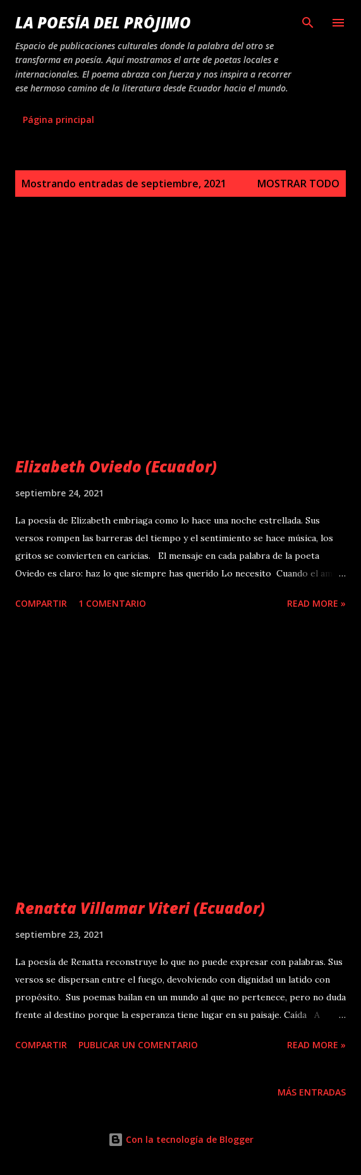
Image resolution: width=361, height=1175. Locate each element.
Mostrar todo (298, 183)
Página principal (58, 120)
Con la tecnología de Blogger (181, 1139)
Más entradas (312, 1092)
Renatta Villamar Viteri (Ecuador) (140, 907)
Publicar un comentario (138, 1045)
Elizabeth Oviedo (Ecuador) (116, 466)
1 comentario (112, 603)
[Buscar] (307, 22)
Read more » (316, 603)
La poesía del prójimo (103, 22)
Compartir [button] (41, 603)
